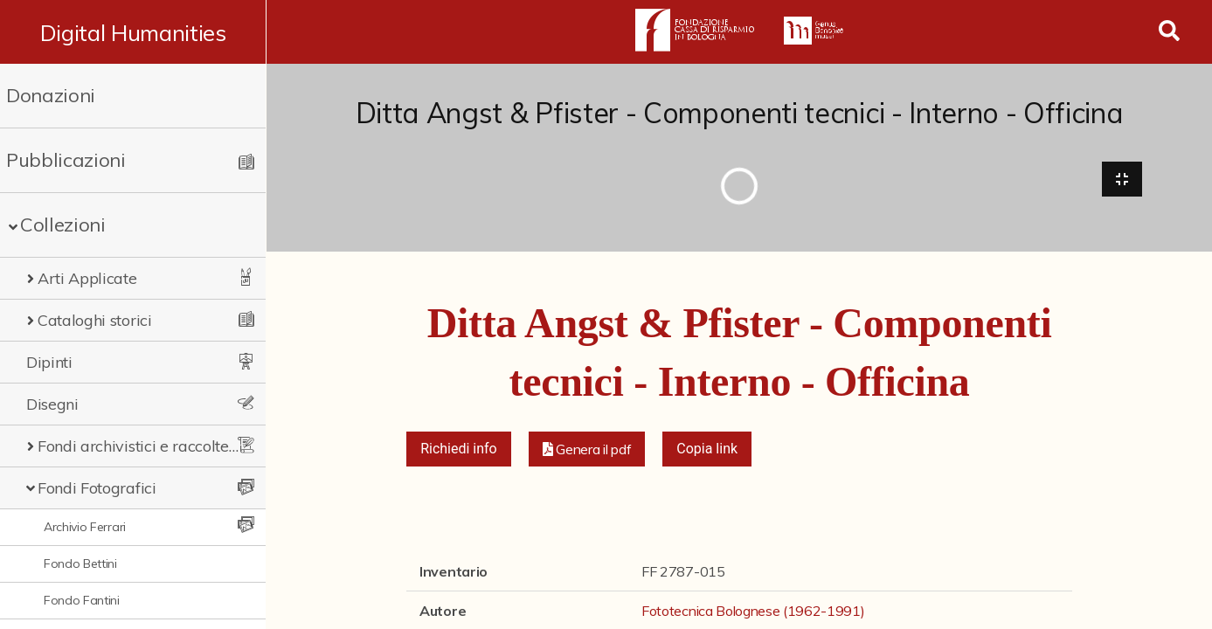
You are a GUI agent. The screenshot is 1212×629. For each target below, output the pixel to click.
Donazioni (50, 95)
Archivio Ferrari (85, 527)
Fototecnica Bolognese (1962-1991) (752, 611)
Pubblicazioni (66, 160)
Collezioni (63, 224)
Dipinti (49, 362)
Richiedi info (458, 449)
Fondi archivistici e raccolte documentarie (140, 446)
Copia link (707, 449)
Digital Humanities (133, 32)
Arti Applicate (87, 278)
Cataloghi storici (95, 320)
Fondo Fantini (82, 600)
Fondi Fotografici (97, 488)
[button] (587, 449)
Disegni (52, 404)
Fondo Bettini (80, 563)
